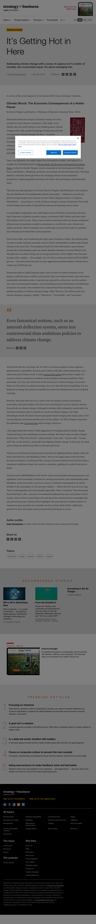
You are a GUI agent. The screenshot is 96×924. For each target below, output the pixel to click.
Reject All (54, 152)
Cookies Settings (25, 152)
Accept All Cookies (70, 152)
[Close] (78, 138)
